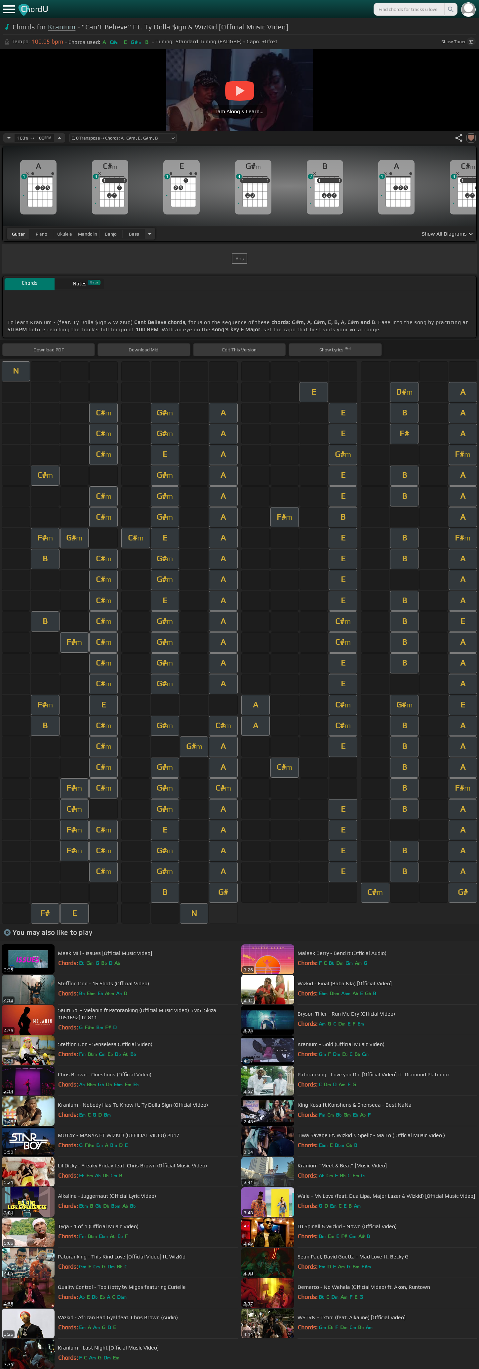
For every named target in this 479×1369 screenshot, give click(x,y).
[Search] (450, 9)
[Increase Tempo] (59, 138)
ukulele (64, 234)
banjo (111, 234)
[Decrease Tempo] (9, 138)
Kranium (61, 27)
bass (134, 234)
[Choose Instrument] (150, 234)
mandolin (87, 234)
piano (41, 234)
